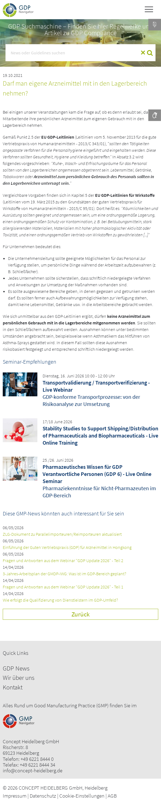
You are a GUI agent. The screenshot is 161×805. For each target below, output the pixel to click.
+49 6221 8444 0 (37, 759)
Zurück (80, 614)
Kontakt (13, 687)
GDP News (16, 668)
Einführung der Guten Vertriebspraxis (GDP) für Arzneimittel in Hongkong (67, 547)
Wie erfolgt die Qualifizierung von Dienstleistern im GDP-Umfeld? (60, 600)
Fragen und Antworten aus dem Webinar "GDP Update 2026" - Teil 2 (63, 560)
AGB (112, 795)
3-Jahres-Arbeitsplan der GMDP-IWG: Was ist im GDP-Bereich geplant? (64, 573)
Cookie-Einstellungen (81, 795)
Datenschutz (43, 795)
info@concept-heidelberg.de (32, 770)
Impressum (14, 795)
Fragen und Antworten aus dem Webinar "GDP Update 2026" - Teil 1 (63, 587)
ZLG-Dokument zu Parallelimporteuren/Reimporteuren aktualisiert (62, 534)
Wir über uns (18, 677)
